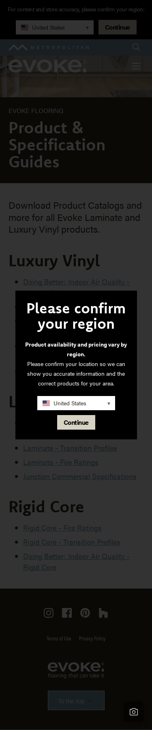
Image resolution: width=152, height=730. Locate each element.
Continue (76, 422)
